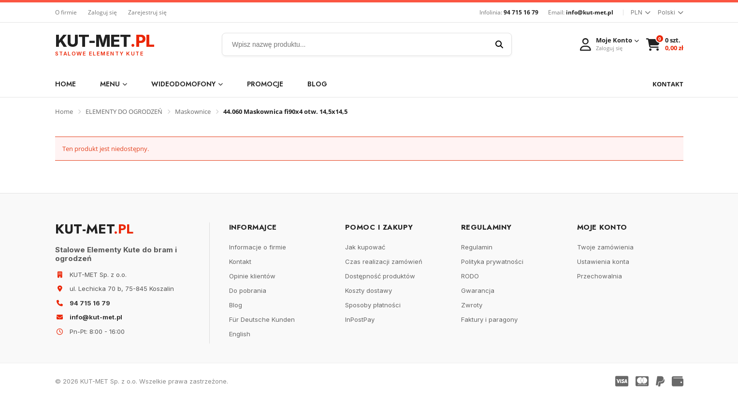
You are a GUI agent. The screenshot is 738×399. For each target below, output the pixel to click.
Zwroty (471, 305)
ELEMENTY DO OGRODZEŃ (124, 111)
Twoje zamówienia (605, 247)
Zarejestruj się (147, 12)
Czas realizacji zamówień (383, 261)
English (239, 334)
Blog (317, 84)
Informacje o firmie (257, 247)
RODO (470, 276)
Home (65, 84)
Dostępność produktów (380, 276)
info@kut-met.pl (589, 12)
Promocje (265, 84)
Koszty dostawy (368, 290)
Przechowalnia (599, 276)
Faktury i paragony (489, 319)
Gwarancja (477, 290)
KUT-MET (104, 44)
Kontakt (240, 261)
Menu (113, 84)
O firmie (66, 12)
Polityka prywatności (492, 261)
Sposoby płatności (373, 305)
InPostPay (360, 319)
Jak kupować (365, 247)
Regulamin (476, 247)
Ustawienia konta (603, 261)
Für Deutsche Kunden (262, 319)
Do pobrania (247, 290)
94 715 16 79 (521, 12)
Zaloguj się (102, 12)
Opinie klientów (252, 276)
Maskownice (193, 111)
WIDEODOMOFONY (187, 84)
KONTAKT (667, 84)
